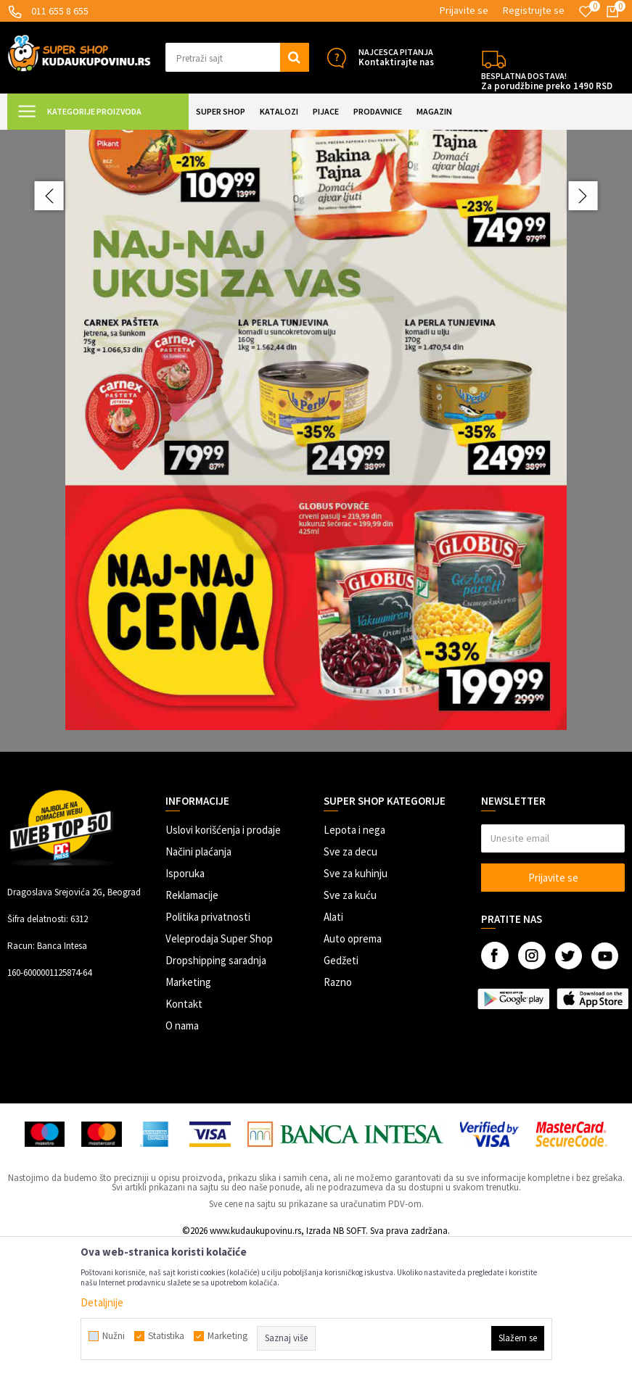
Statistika (166, 1336)
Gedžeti (341, 1090)
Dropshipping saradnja (215, 1090)
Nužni (113, 1336)
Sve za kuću (350, 1024)
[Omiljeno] (585, 11)
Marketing (188, 1111)
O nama (182, 1155)
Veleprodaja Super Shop (219, 1068)
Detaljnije (102, 1302)
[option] (316, 506)
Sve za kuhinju (355, 1003)
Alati (333, 1046)
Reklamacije (191, 1024)
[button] (237, 57)
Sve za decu (350, 981)
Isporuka (185, 1003)
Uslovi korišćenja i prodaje (223, 959)
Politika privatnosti (207, 1046)
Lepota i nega (354, 959)
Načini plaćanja (198, 981)
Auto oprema (353, 1068)
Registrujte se (534, 10)
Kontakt (183, 1133)
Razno (338, 1111)
